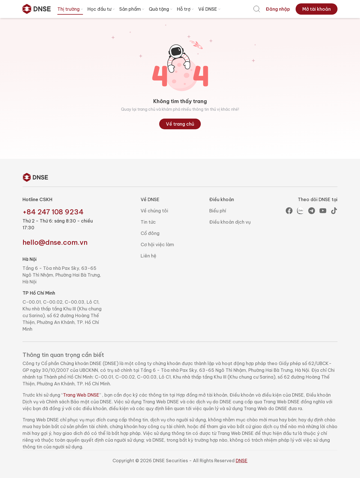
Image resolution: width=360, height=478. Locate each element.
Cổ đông (150, 233)
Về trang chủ (180, 124)
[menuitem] (256, 9)
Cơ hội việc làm (157, 244)
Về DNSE (210, 9)
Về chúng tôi (154, 211)
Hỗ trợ (186, 9)
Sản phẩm (132, 9)
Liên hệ (148, 256)
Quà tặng (161, 9)
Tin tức (148, 222)
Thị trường (70, 9)
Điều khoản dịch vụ (230, 222)
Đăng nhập (278, 9)
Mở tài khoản (316, 9)
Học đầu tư (101, 9)
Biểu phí (217, 211)
